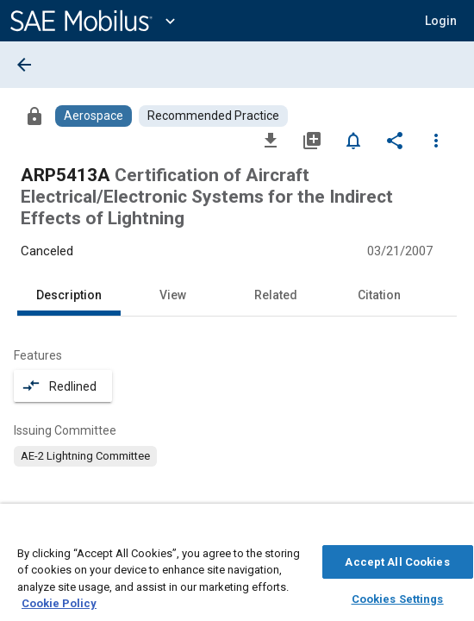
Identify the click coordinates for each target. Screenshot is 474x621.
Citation (379, 295)
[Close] (451, 523)
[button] (441, 20)
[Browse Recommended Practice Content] (213, 116)
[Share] (394, 139)
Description (69, 295)
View (172, 295)
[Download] (270, 139)
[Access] (34, 115)
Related (275, 295)
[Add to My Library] (312, 139)
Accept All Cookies (397, 551)
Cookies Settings (398, 588)
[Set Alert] (353, 139)
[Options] (436, 139)
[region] (237, 563)
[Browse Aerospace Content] (93, 116)
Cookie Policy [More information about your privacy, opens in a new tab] (59, 593)
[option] (85, 456)
